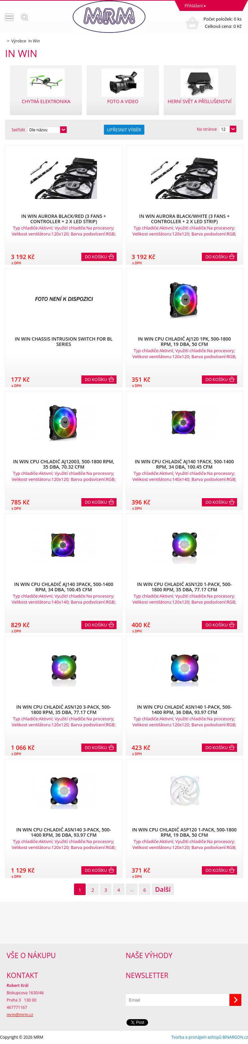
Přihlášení (194, 6)
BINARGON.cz (235, 1037)
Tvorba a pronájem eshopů (196, 1037)
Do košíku (96, 257)
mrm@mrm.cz (20, 1014)
